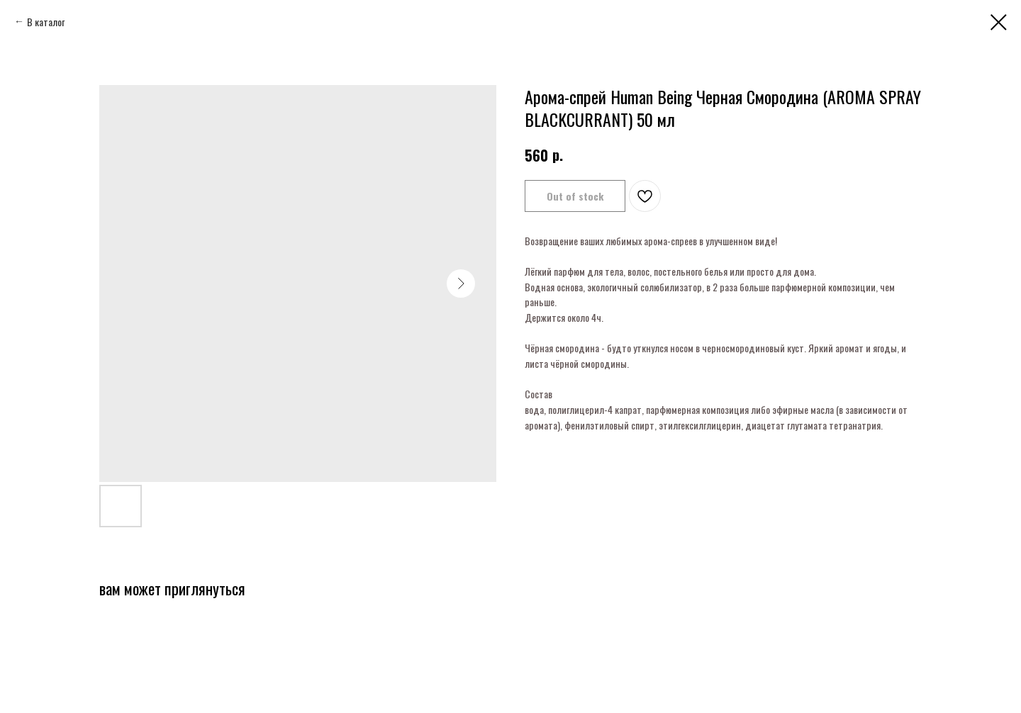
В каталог (46, 21)
